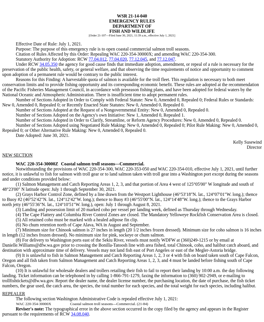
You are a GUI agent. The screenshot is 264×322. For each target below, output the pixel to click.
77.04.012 (98, 59)
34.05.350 (48, 64)
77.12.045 (138, 59)
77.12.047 (166, 59)
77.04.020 (118, 59)
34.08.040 (80, 314)
